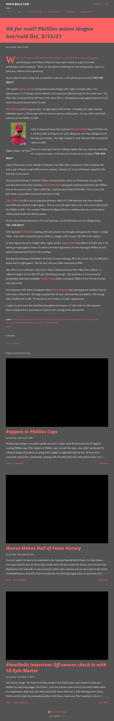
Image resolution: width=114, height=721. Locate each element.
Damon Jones (26, 89)
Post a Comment (12, 343)
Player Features (53, 12)
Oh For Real (38, 323)
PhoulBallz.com (17, 4)
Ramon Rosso (69, 243)
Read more (103, 463)
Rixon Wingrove (60, 289)
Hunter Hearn (48, 278)
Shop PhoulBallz (86, 12)
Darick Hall (26, 231)
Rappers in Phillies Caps (31, 431)
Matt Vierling (12, 109)
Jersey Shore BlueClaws (60, 319)
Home (8, 12)
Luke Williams (13, 200)
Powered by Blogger (57, 712)
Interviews (69, 12)
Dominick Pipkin (29, 319)
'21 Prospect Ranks (33, 12)
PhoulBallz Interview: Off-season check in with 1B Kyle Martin (56, 668)
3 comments (18, 463)
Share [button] (8, 327)
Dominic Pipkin (79, 129)
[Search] (97, 4)
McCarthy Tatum (25, 323)
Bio (18, 12)
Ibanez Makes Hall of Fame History (43, 548)
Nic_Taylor (62, 716)
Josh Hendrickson (52, 185)
